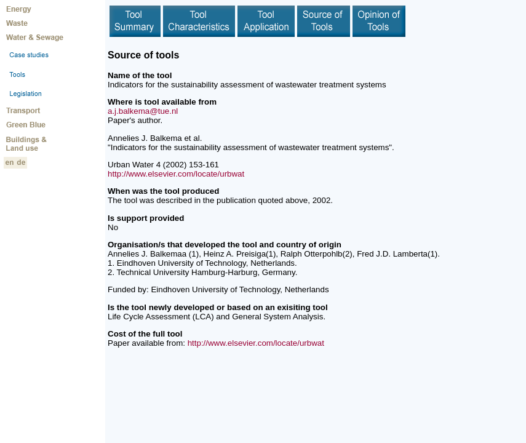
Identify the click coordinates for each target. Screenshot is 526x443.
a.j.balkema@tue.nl (143, 111)
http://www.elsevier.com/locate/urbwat (176, 173)
